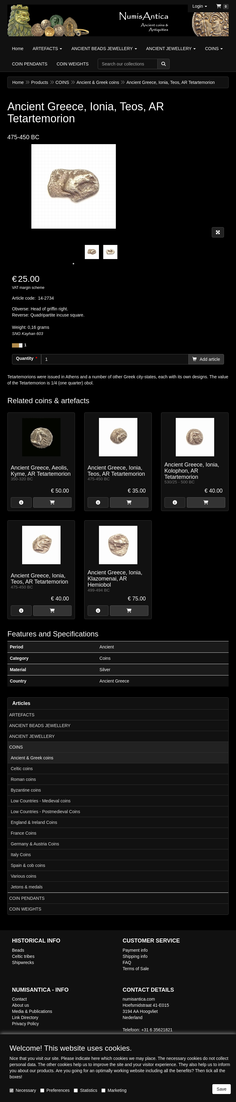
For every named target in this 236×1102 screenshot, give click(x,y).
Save (221, 1089)
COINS (16, 747)
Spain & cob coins (28, 865)
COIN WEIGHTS (25, 909)
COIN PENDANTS (27, 898)
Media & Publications (32, 1011)
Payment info (135, 950)
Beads (18, 950)
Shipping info (135, 956)
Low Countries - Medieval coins (41, 800)
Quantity (24, 358)
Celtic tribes (23, 956)
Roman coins (23, 779)
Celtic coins (22, 768)
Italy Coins (21, 854)
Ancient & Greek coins (32, 757)
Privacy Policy (25, 1023)
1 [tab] (73, 264)
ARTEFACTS (21, 714)
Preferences (54, 1090)
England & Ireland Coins (34, 822)
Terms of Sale (136, 968)
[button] (200, 6)
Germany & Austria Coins (35, 843)
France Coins (23, 833)
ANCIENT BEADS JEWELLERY (39, 725)
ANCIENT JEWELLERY (32, 736)
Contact (19, 999)
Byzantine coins (26, 790)
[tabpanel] (92, 252)
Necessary (23, 1090)
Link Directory (25, 1017)
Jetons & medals (27, 886)
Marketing (113, 1090)
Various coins (23, 876)
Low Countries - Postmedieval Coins (45, 811)
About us (20, 1005)
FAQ (127, 962)
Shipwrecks (23, 962)
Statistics (85, 1090)
